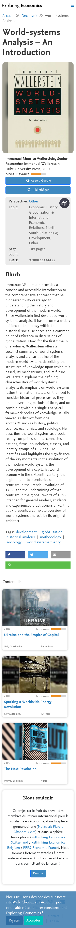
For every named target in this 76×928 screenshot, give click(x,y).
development (26, 532)
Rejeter (14, 920)
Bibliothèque (38, 190)
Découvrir (29, 16)
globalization (52, 532)
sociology (13, 542)
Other (33, 201)
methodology (50, 537)
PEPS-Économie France (40, 848)
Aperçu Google (38, 180)
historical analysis (20, 537)
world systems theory (44, 542)
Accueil (8, 16)
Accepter (33, 920)
